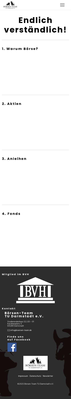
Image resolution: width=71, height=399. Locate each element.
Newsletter (48, 376)
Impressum (23, 376)
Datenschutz (35, 376)
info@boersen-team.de (21, 330)
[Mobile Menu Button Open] (62, 5)
